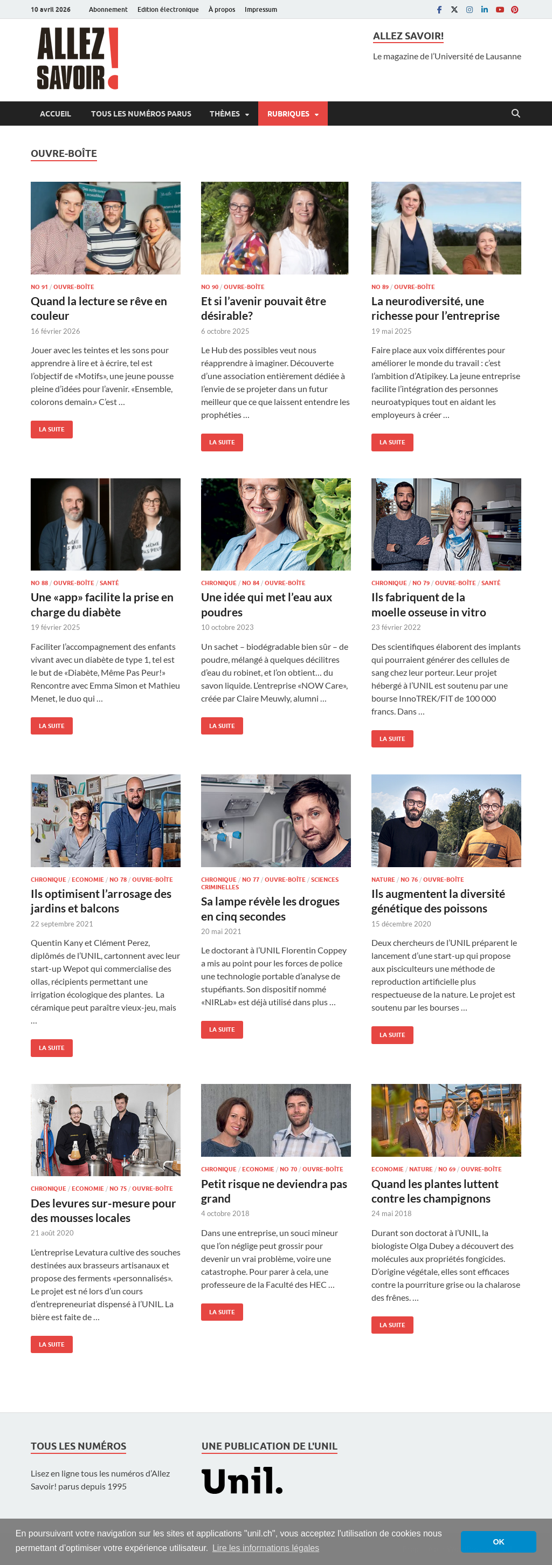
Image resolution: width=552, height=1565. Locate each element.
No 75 (118, 1188)
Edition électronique (168, 9)
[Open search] (516, 113)
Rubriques (288, 113)
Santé (109, 583)
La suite (48, 427)
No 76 (409, 879)
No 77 (250, 879)
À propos (222, 9)
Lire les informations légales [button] (265, 1548)
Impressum (261, 9)
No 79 (421, 583)
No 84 (250, 583)
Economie (88, 879)
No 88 (39, 583)
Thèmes (225, 113)
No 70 (288, 1169)
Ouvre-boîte (73, 287)
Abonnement (108, 9)
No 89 (380, 287)
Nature (383, 879)
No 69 (447, 1169)
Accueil (55, 113)
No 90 (209, 287)
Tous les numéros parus (140, 113)
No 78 (118, 879)
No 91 (39, 287)
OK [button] (499, 1541)
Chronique (219, 583)
